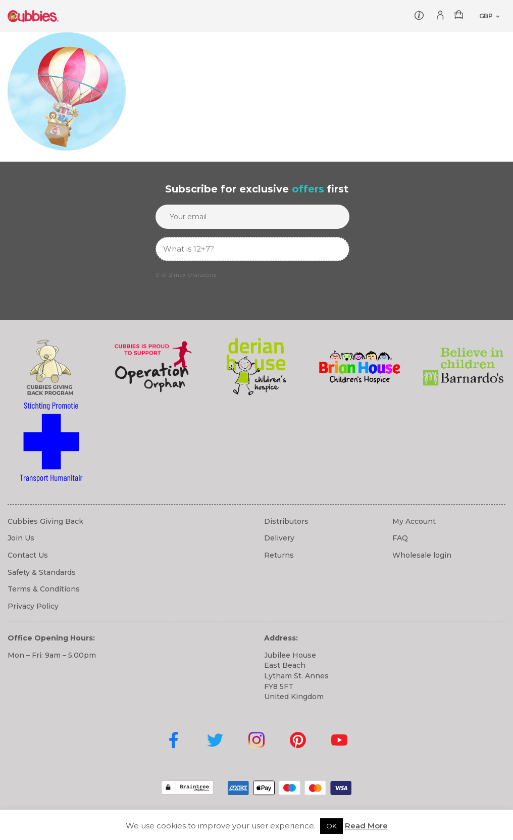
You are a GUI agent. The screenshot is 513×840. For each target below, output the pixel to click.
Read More (366, 825)
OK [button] (331, 826)
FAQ (400, 537)
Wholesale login (421, 555)
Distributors (286, 521)
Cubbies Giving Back (45, 521)
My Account (414, 521)
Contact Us (28, 555)
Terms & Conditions (44, 589)
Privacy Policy (33, 606)
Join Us (21, 537)
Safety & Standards (42, 572)
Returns (279, 555)
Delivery (279, 537)
